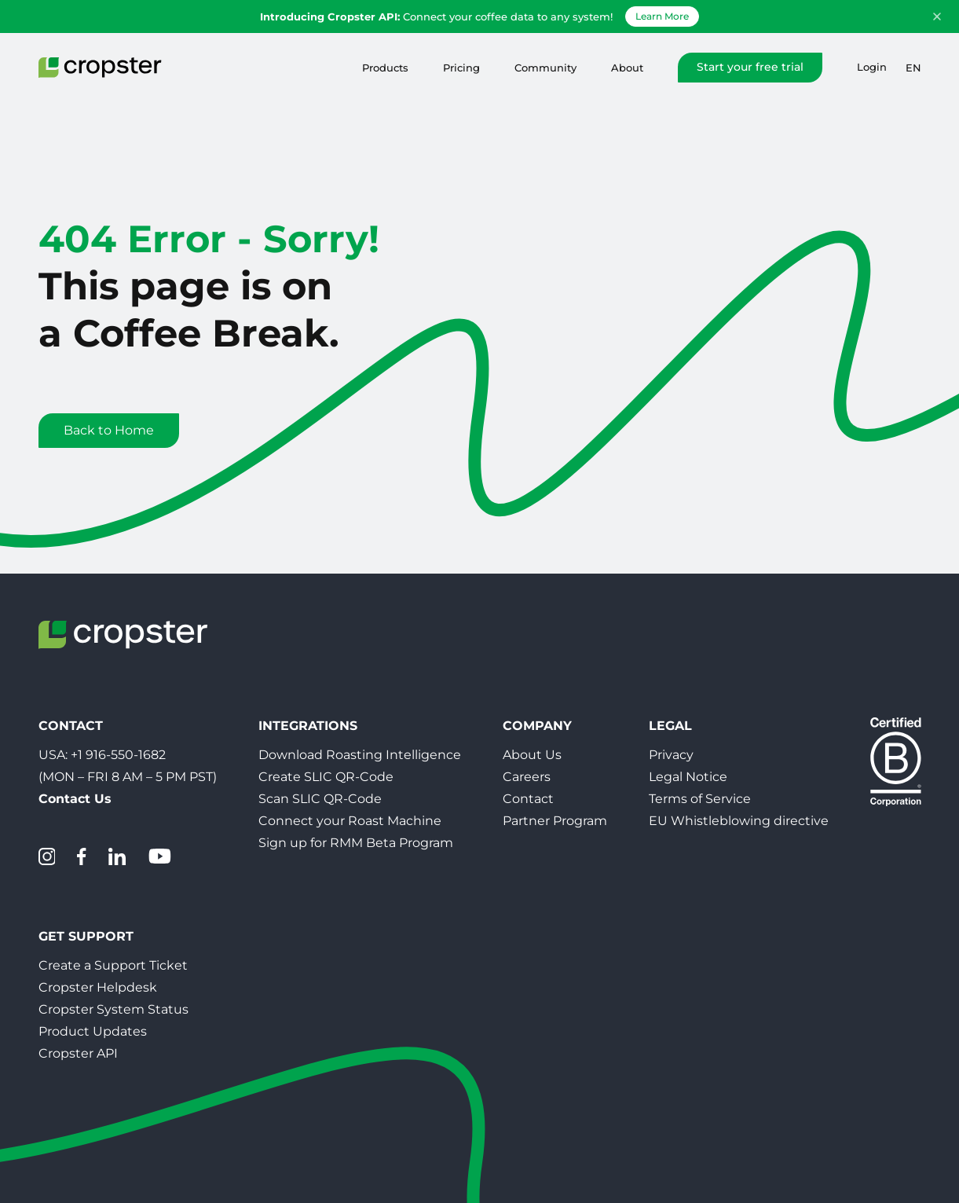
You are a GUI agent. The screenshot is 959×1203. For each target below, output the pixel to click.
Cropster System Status (113, 1009)
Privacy (671, 754)
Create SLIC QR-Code (325, 776)
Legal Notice (688, 776)
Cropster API (78, 1053)
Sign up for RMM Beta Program (355, 842)
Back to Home (109, 430)
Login (872, 67)
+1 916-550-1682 (118, 754)
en (913, 67)
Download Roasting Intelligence (359, 754)
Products (385, 67)
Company (537, 725)
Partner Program (555, 820)
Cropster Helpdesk (97, 987)
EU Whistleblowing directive (739, 820)
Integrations (307, 725)
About (627, 67)
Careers (527, 776)
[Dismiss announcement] (937, 16)
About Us (532, 754)
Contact (528, 798)
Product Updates (92, 1031)
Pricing (461, 67)
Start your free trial (750, 67)
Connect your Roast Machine (349, 820)
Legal (670, 725)
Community (545, 67)
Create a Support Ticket (113, 965)
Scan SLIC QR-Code (320, 798)
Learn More (662, 16)
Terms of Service (700, 798)
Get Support (86, 936)
